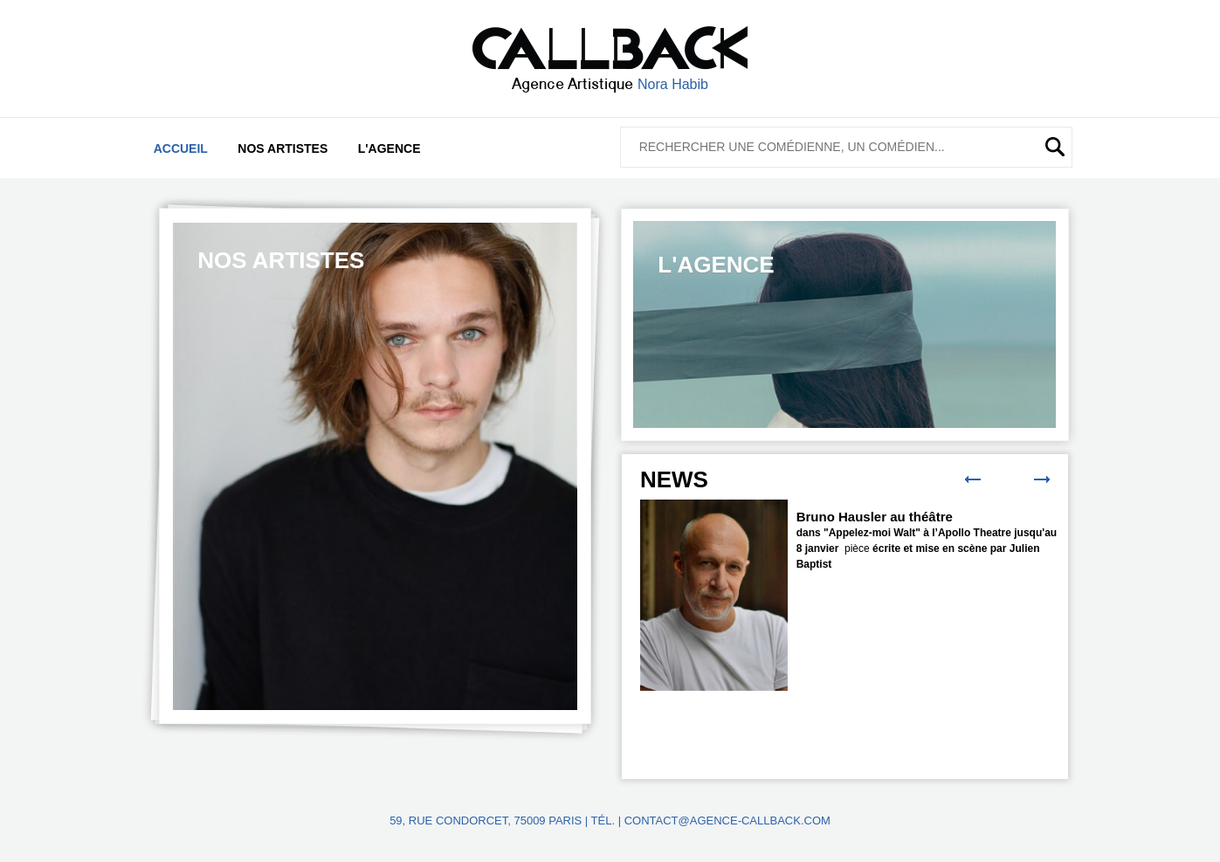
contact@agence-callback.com (727, 820)
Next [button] (1042, 479)
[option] (375, 466)
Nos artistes (282, 148)
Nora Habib (673, 84)
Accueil (181, 148)
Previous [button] (973, 479)
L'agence (389, 148)
